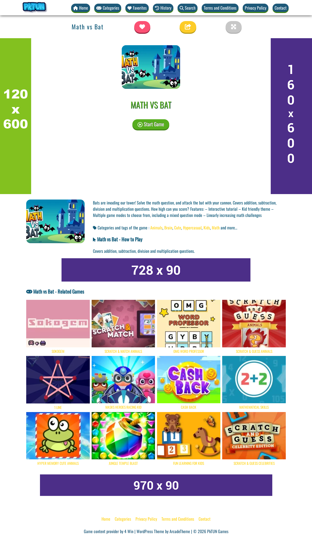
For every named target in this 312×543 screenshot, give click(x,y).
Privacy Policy (255, 8)
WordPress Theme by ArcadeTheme (163, 531)
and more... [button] (229, 227)
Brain (168, 227)
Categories (123, 519)
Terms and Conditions (220, 8)
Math (216, 227)
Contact (281, 8)
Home (105, 519)
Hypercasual (192, 227)
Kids (207, 227)
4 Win (128, 531)
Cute (177, 227)
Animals (156, 227)
